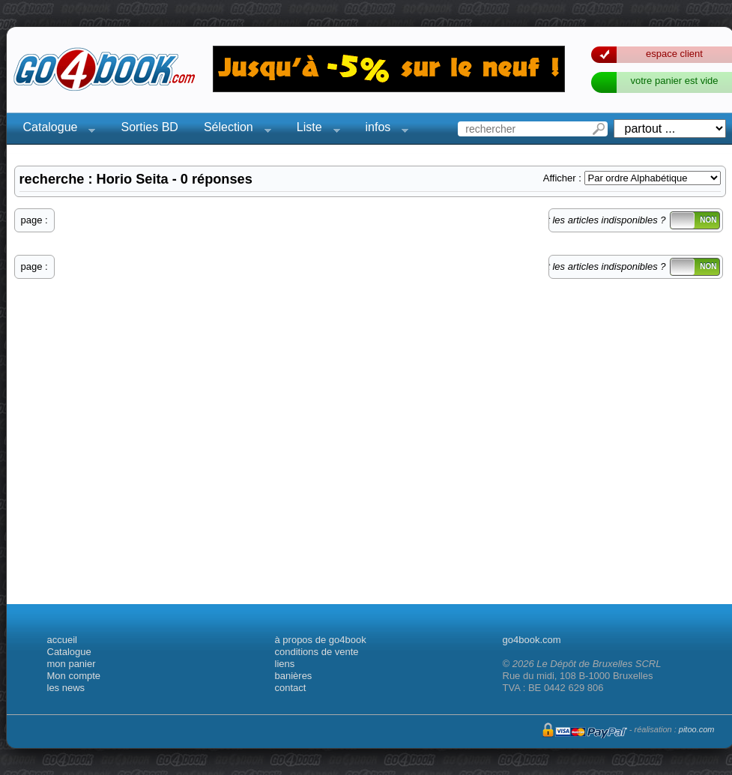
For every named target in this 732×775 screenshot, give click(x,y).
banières (293, 675)
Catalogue (55, 129)
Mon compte (74, 675)
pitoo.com (697, 729)
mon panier (71, 663)
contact (290, 687)
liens (285, 663)
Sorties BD (149, 127)
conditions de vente (317, 651)
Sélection (233, 129)
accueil (62, 639)
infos (383, 129)
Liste (314, 129)
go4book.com (532, 639)
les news (66, 687)
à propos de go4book (320, 639)
